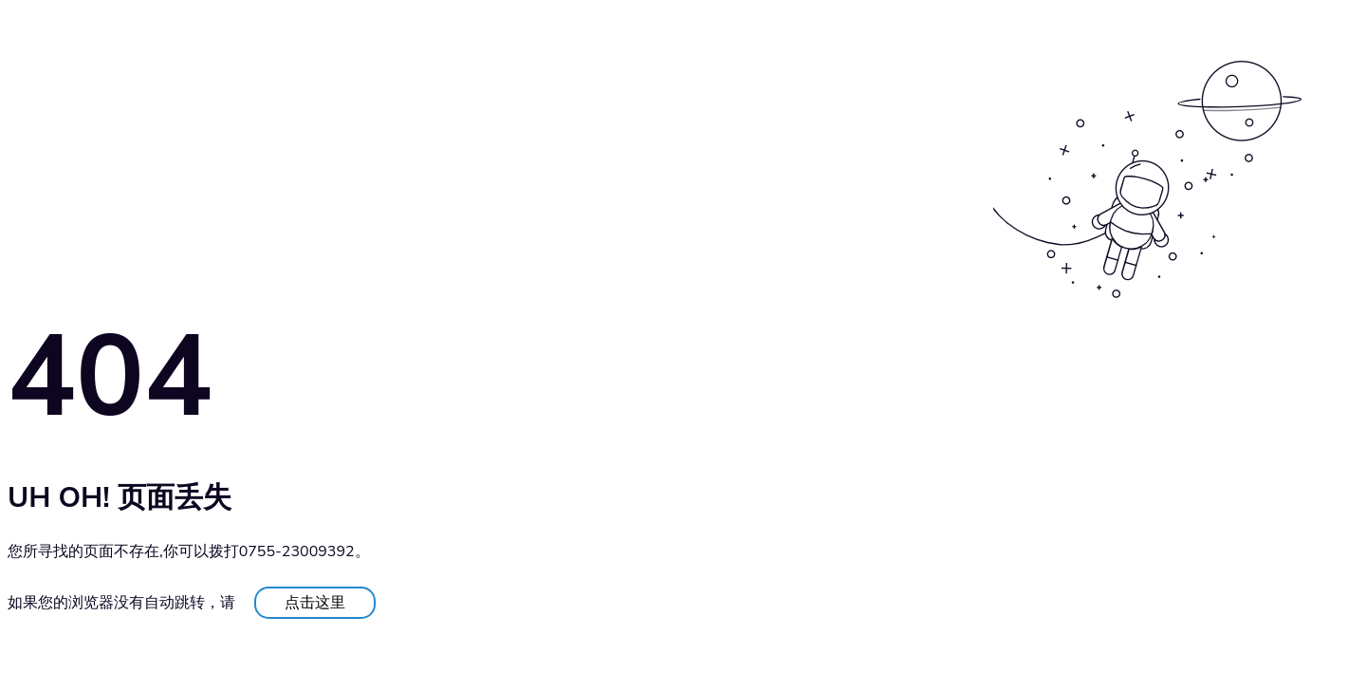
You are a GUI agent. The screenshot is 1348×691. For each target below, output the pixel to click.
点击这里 (315, 602)
